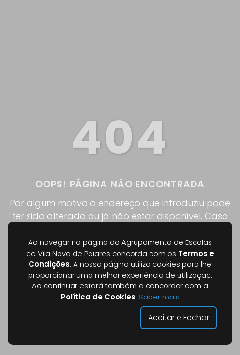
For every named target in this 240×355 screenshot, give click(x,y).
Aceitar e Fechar (178, 317)
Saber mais (159, 297)
